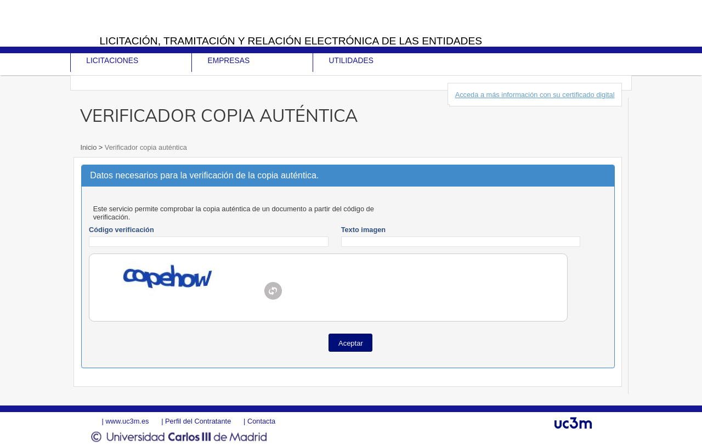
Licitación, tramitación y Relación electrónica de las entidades (290, 41)
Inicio (89, 147)
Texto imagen (363, 230)
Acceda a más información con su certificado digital (535, 95)
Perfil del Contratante (198, 421)
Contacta (261, 421)
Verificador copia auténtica (145, 147)
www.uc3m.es (127, 421)
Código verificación (121, 230)
